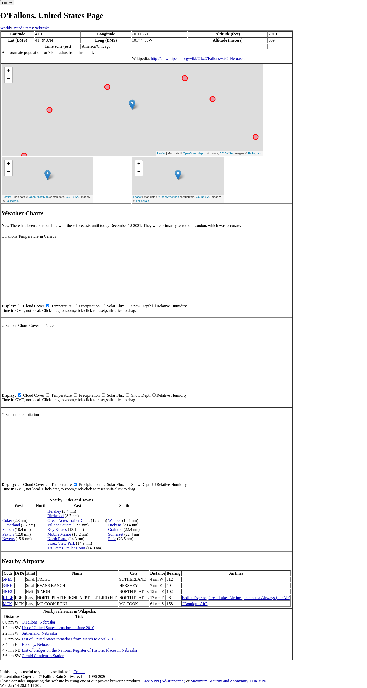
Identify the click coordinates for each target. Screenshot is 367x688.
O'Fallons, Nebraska (38, 622)
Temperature (61, 306)
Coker (7, 520)
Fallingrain (254, 153)
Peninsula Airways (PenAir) (267, 597)
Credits (79, 672)
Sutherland (11, 525)
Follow (7, 3)
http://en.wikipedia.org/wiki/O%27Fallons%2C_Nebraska (198, 58)
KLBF (8, 597)
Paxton (8, 534)
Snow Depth (141, 306)
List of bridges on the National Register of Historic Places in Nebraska (79, 650)
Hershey (54, 511)
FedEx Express (194, 597)
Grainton (115, 529)
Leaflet (161, 153)
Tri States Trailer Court (66, 548)
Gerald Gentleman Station (43, 656)
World (5, 28)
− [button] (8, 79)
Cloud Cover (33, 306)
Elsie (112, 539)
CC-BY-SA (226, 153)
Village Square (59, 525)
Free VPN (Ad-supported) (163, 681)
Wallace (114, 520)
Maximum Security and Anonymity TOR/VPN (229, 681)
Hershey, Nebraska (37, 644)
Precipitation (89, 306)
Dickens (114, 525)
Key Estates (57, 529)
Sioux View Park (61, 543)
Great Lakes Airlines (225, 597)
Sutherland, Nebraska (39, 633)
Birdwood (55, 516)
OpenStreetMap (193, 153)
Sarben (8, 529)
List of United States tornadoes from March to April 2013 (68, 639)
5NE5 (7, 579)
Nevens (8, 539)
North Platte (57, 539)
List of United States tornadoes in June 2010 (58, 628)
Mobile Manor (59, 534)
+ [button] (8, 71)
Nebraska (41, 28)
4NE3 (7, 591)
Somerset (115, 534)
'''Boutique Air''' (194, 604)
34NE (7, 585)
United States (22, 28)
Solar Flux (115, 306)
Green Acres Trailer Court (68, 520)
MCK (7, 604)
